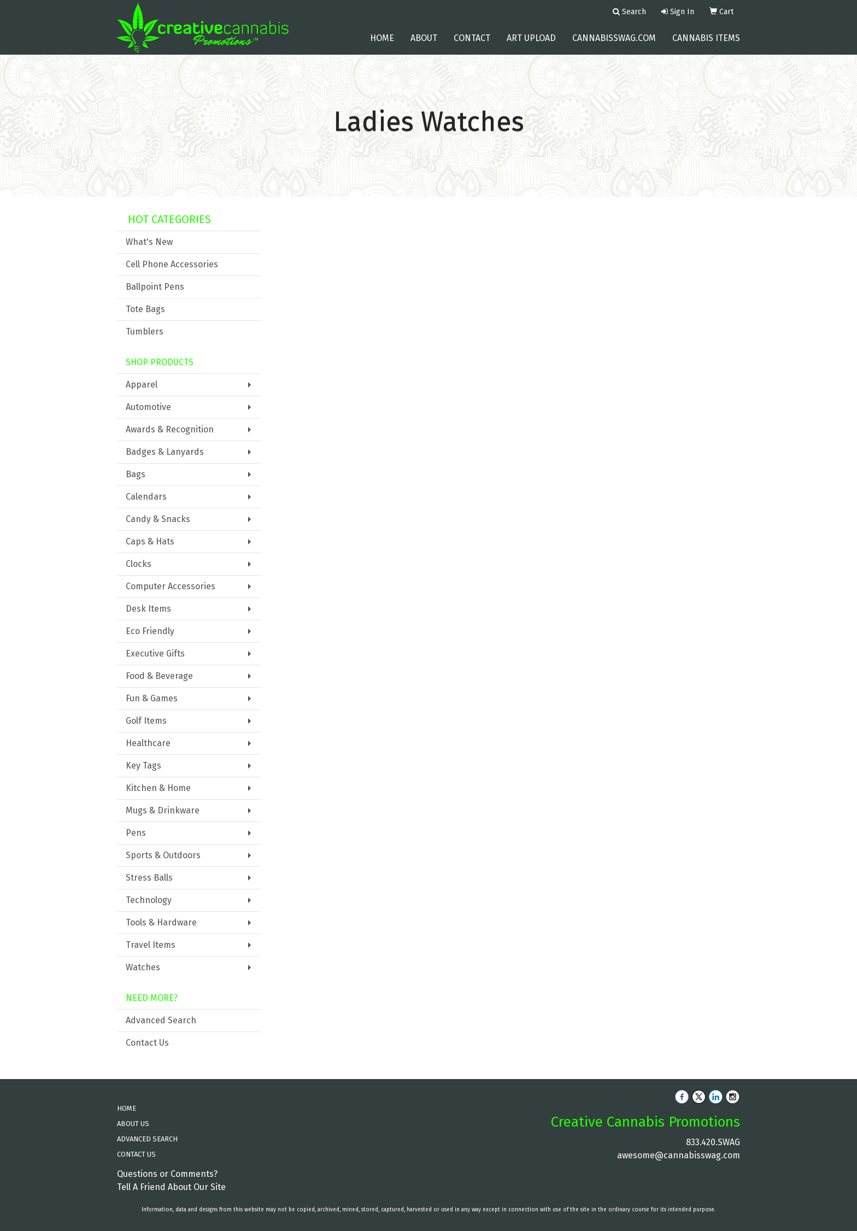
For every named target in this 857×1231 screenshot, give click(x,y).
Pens (136, 833)
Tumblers (144, 331)
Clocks (138, 564)
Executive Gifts (155, 653)
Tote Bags (145, 309)
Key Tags (143, 765)
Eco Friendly (150, 631)
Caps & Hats (150, 541)
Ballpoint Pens (155, 287)
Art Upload (531, 43)
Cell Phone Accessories (172, 264)
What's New (149, 242)
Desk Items (148, 608)
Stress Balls (149, 877)
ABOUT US (133, 1123)
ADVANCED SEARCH (147, 1139)
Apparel (141, 384)
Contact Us (147, 1042)
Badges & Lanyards (165, 452)
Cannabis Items (706, 43)
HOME (126, 1108)
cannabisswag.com (614, 43)
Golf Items (146, 721)
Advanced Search (161, 1020)
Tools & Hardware (161, 922)
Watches (143, 967)
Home (382, 43)
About (423, 43)
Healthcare (148, 743)
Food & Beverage (159, 676)
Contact (472, 43)
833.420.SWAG (713, 1142)
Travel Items (150, 945)
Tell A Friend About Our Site (171, 1187)
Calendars (146, 496)
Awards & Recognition (170, 429)
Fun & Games (152, 698)
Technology (149, 900)
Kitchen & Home (158, 788)
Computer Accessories (170, 586)
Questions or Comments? (167, 1174)
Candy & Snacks (158, 519)
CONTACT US (136, 1154)
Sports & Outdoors (163, 855)
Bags (135, 474)
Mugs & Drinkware (162, 810)
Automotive (148, 407)
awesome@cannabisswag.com (678, 1155)
